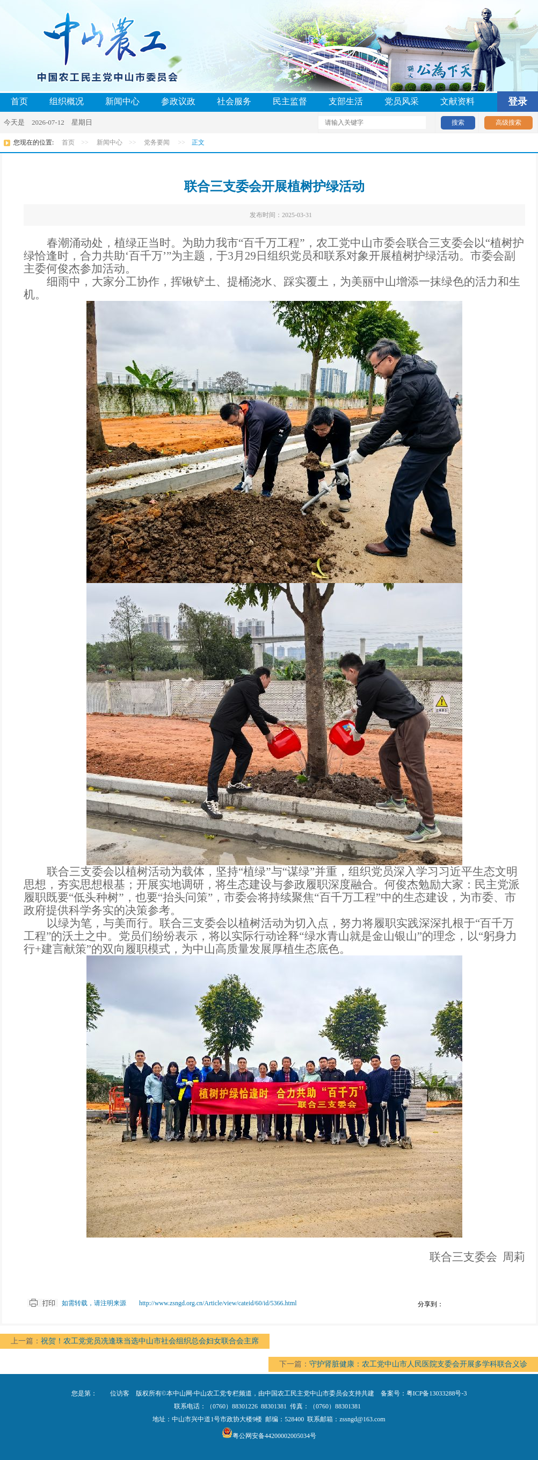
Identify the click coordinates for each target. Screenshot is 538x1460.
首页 (19, 101)
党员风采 (401, 101)
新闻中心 (122, 101)
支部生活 (346, 101)
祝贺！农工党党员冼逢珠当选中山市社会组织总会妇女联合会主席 (150, 1341)
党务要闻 (157, 142)
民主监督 (290, 101)
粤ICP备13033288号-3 (436, 1393)
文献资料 (457, 101)
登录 (517, 101)
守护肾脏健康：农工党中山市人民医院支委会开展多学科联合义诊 (418, 1364)
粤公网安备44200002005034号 (269, 1436)
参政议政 (178, 101)
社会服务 (234, 101)
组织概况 (66, 101)
